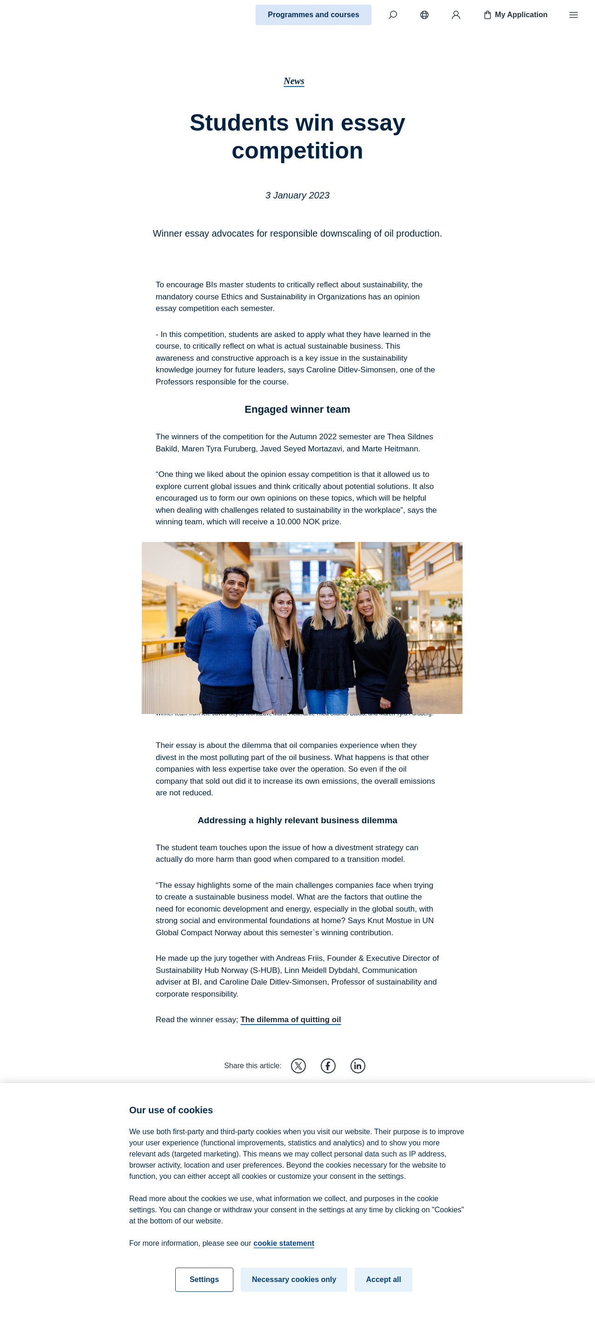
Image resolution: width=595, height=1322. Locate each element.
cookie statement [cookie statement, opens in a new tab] (283, 1254)
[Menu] (573, 15)
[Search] (393, 15)
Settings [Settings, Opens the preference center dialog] (204, 1291)
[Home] (40, 15)
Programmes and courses (313, 15)
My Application (515, 14)
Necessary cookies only (294, 1291)
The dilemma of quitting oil (290, 1019)
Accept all (383, 1291)
